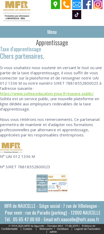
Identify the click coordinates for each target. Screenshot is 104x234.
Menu (52, 31)
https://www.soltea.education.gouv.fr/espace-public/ (47, 93)
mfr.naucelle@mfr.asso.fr (76, 219)
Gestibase (63, 229)
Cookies (27, 229)
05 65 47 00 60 (26, 219)
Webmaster (46, 229)
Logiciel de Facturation (88, 229)
